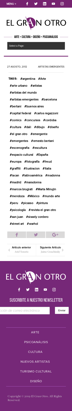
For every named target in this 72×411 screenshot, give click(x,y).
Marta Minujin (47, 189)
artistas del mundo (24, 93)
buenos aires (35, 106)
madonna (53, 175)
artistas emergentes (25, 99)
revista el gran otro (43, 210)
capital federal (21, 113)
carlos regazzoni (47, 113)
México (34, 196)
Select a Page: (16, 45)
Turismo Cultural (36, 371)
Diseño (36, 381)
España (43, 155)
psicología (19, 210)
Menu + (11, 4)
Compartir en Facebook (16, 234)
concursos (33, 120)
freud (48, 162)
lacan (15, 175)
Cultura (35, 352)
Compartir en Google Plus (55, 234)
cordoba (50, 120)
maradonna (33, 182)
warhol (33, 224)
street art (18, 224)
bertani (16, 106)
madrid (16, 182)
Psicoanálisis (36, 342)
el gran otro (19, 134)
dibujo (40, 127)
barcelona (50, 99)
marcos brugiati (22, 189)
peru (15, 203)
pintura (43, 203)
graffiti (16, 168)
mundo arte (52, 196)
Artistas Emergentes (51, 66)
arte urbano (19, 86)
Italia (48, 168)
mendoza (18, 196)
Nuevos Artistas (35, 362)
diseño (54, 127)
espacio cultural (22, 155)
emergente (39, 134)
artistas (37, 86)
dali (28, 127)
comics (16, 120)
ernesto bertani (43, 141)
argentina (28, 79)
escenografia (20, 148)
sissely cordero (38, 217)
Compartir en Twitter (35, 234)
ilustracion (33, 168)
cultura (16, 127)
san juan (17, 217)
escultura (40, 148)
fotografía (32, 162)
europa (16, 162)
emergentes (20, 141)
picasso (28, 203)
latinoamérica (33, 175)
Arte (43, 79)
